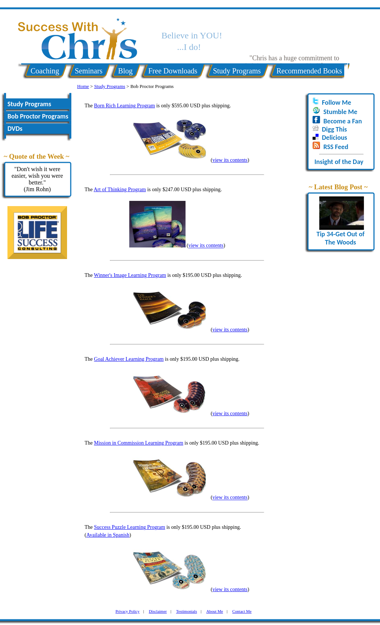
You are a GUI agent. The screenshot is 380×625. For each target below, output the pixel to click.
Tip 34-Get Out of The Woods (340, 235)
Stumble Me (340, 112)
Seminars (88, 71)
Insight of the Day (338, 162)
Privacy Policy (127, 611)
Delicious (334, 137)
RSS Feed (335, 147)
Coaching (45, 71)
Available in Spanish (108, 535)
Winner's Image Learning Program (130, 275)
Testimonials (186, 611)
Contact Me (242, 611)
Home (83, 86)
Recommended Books (309, 71)
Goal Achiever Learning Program (129, 359)
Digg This (334, 129)
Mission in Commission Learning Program (138, 443)
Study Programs (237, 71)
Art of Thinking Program (120, 189)
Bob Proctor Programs (37, 116)
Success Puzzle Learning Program (129, 527)
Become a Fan (342, 121)
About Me (214, 611)
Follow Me (336, 102)
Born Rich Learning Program (124, 105)
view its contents (229, 160)
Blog (125, 71)
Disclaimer (158, 611)
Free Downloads (172, 71)
